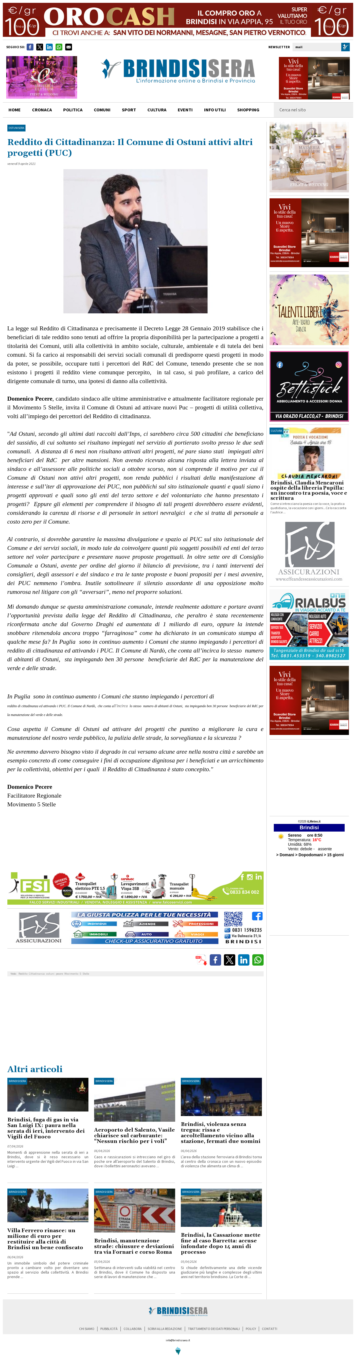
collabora (133, 1329)
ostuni (50, 974)
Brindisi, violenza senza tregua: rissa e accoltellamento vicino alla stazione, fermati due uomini (220, 1133)
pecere (59, 974)
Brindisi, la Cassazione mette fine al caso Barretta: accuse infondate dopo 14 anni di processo (220, 1243)
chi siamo (86, 1329)
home (15, 110)
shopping (248, 110)
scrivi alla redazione (165, 1329)
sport (129, 110)
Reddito (22, 974)
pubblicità (109, 1329)
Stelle (85, 974)
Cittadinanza (37, 974)
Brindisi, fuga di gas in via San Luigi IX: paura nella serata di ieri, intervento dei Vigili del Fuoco (46, 1128)
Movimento (71, 974)
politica (72, 110)
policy (251, 1329)
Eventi (185, 110)
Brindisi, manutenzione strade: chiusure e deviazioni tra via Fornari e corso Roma (134, 1246)
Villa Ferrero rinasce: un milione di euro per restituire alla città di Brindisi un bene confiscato (45, 1239)
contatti (269, 1329)
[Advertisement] (135, 1021)
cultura (156, 110)
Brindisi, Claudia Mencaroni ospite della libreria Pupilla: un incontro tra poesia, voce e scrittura (308, 490)
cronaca (42, 110)
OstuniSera (16, 128)
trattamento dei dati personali (214, 1329)
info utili (215, 110)
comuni (102, 110)
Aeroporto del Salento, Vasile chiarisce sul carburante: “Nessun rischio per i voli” (134, 1136)
